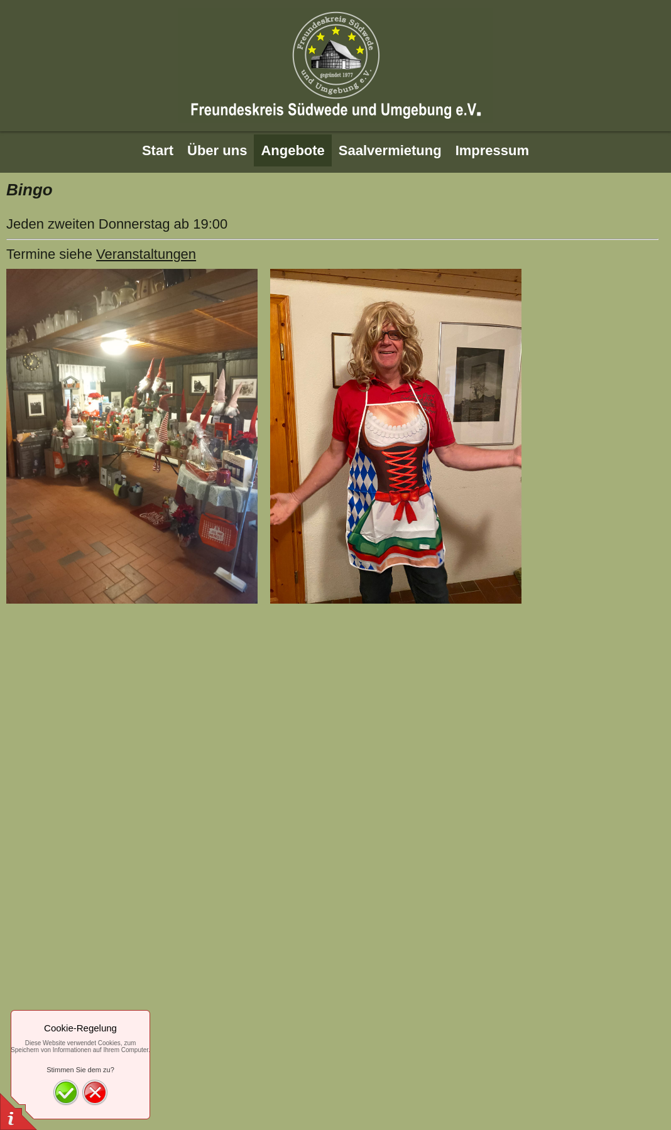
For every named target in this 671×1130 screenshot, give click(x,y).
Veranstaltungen (146, 254)
